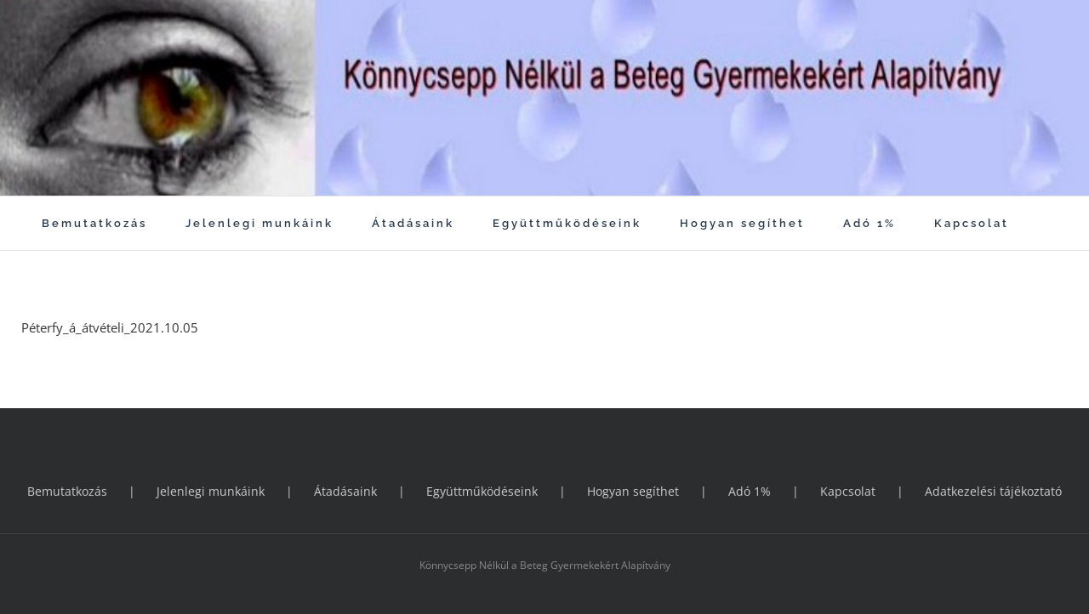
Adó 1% (749, 491)
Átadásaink (345, 491)
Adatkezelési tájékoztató (993, 491)
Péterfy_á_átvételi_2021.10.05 (109, 327)
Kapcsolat (847, 491)
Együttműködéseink (482, 491)
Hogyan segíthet (633, 491)
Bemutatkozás (67, 491)
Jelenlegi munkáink (211, 491)
